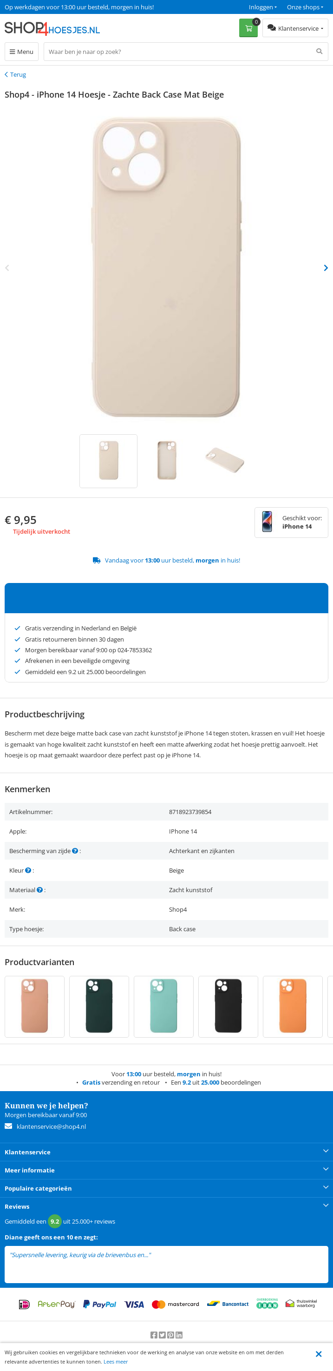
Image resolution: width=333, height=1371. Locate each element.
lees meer (165, 1255)
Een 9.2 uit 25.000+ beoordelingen (51, 7)
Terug (18, 74)
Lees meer (116, 1361)
